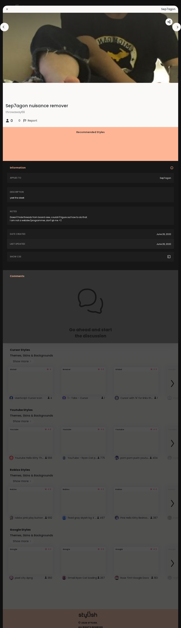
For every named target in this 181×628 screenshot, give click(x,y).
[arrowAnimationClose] (4, 27)
